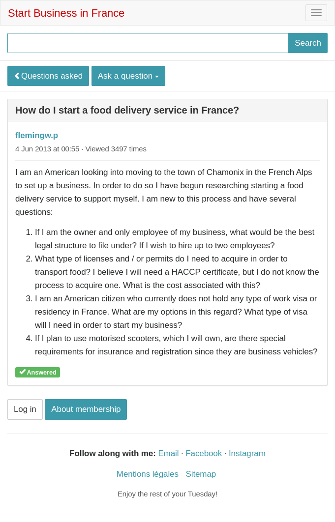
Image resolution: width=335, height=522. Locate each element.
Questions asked (48, 76)
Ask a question (128, 76)
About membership (86, 409)
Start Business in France (66, 13)
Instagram (247, 453)
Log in (25, 409)
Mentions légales (148, 474)
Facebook (203, 453)
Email (168, 453)
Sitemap (200, 474)
